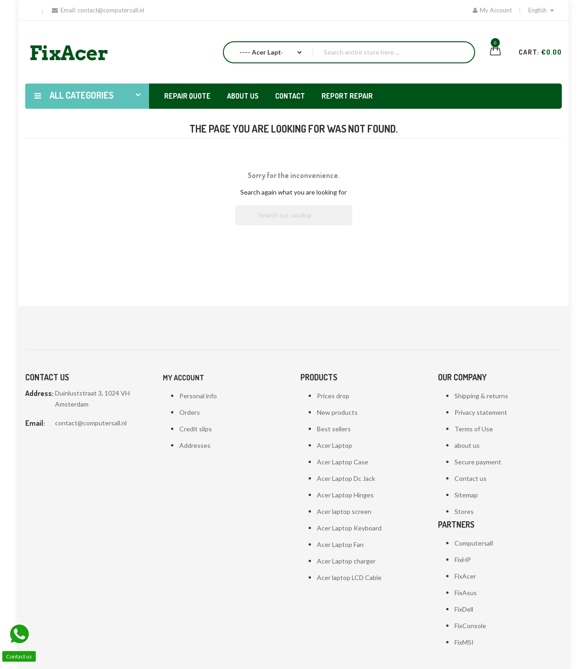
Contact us (470, 478)
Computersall (473, 543)
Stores (464, 511)
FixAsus (465, 593)
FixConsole (470, 626)
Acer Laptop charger (346, 561)
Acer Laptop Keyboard (349, 528)
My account (183, 377)
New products (337, 412)
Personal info (198, 396)
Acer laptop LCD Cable (349, 577)
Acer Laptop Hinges (345, 495)
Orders (189, 412)
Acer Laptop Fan (340, 544)
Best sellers (334, 429)
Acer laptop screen (344, 511)
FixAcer (465, 576)
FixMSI (464, 642)
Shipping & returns (481, 396)
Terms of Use (473, 429)
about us (467, 445)
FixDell (463, 609)
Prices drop (333, 396)
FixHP (462, 559)
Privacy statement (480, 412)
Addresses (194, 445)
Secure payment (477, 462)
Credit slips (195, 429)
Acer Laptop (334, 445)
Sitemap (466, 495)
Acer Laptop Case (342, 462)
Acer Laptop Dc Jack (346, 478)
